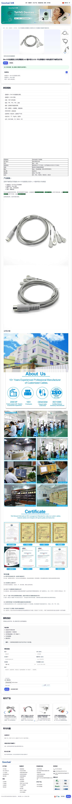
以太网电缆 (22, 781)
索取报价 (5, 63)
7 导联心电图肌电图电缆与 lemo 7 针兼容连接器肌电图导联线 (60, 716)
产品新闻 (4, 783)
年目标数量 (40, 662)
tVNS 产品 (35, 2)
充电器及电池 (40, 2)
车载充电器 (39, 772)
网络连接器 (22, 779)
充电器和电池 (39, 769)
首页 (4, 28)
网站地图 (19, 796)
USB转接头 (22, 777)
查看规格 (11, 63)
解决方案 (4, 776)
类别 (7, 28)
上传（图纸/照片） (7, 680)
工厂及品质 (5, 772)
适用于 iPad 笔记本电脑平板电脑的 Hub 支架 (45, 778)
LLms (23, 796)
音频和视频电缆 (23, 776)
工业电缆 (21, 786)
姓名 (5, 651)
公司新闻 (4, 781)
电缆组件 (30, 2)
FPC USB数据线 (23, 785)
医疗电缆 (15, 28)
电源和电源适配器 (40, 776)
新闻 (45, 2)
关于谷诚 (4, 769)
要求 (5, 667)
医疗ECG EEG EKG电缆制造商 (9, 56)
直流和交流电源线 (23, 774)
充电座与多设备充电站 (41, 774)
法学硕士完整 (26, 796)
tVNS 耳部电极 (39, 786)
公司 (38, 651)
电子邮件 (6, 656)
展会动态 (4, 787)
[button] (69, 14)
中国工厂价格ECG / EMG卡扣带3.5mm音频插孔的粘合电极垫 (27, 716)
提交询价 (7, 689)
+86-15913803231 (58, 769)
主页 (26, 2)
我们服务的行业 (6, 774)
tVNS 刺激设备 (39, 784)
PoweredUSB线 (23, 770)
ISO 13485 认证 (6, 770)
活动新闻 (4, 785)
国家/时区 (39, 656)
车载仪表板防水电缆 (23, 772)
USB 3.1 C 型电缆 (23, 790)
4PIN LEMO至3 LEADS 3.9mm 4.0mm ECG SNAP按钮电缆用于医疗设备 (10, 716)
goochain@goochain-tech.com (61, 771)
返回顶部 (63, 796)
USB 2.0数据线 (22, 792)
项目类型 (6, 662)
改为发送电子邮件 (14, 689)
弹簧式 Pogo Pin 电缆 (24, 783)
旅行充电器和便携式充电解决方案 (43, 770)
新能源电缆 (22, 769)
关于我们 (48, 2)
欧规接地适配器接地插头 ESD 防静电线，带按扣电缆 (44, 716)
